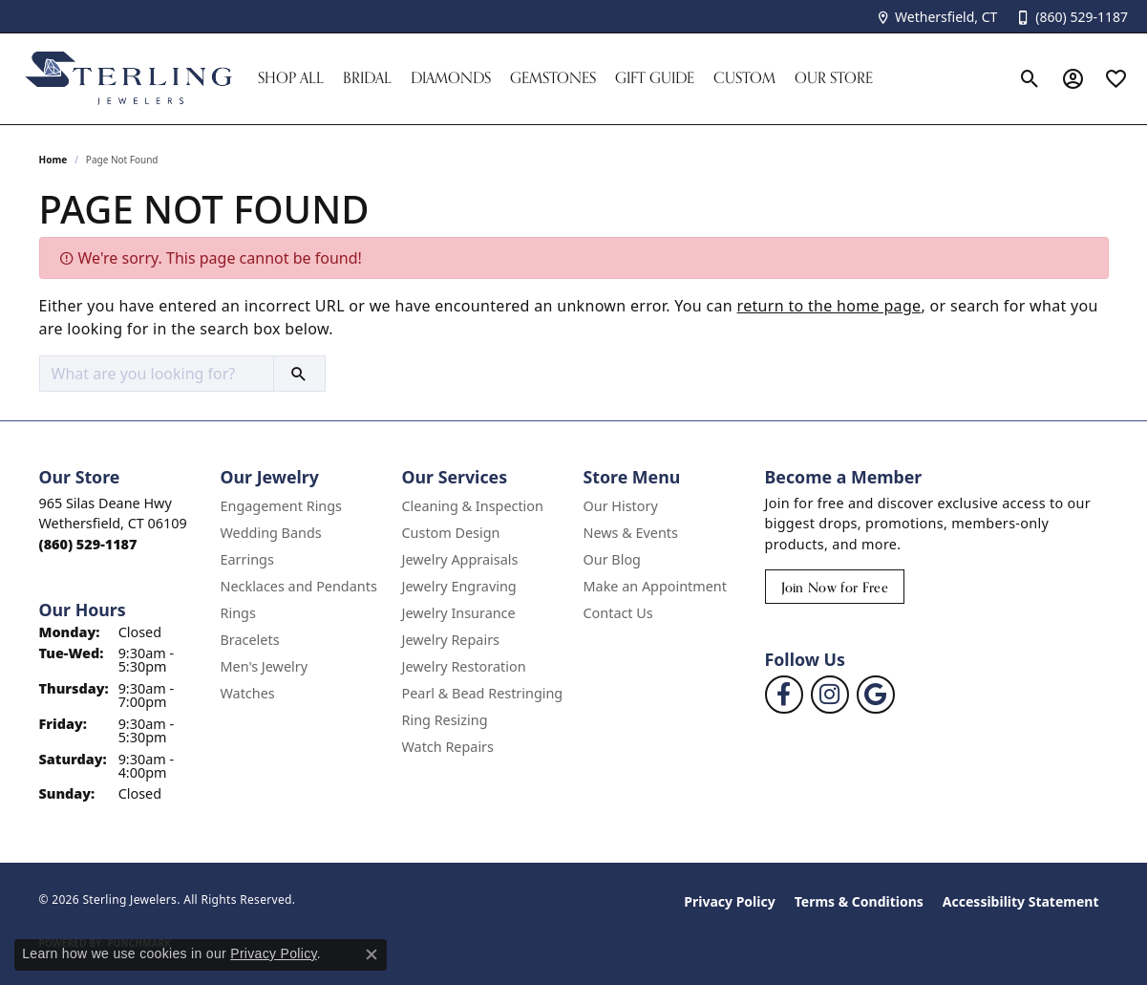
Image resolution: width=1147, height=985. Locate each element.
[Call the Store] (88, 544)
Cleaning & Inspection (472, 506)
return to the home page (829, 305)
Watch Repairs (448, 747)
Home (53, 159)
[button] (1030, 78)
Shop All (291, 78)
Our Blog (612, 559)
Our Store (834, 78)
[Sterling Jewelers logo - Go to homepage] (129, 78)
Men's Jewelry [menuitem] (264, 666)
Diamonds (451, 78)
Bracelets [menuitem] (250, 640)
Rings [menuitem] (238, 613)
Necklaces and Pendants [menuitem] (299, 586)
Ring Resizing (445, 720)
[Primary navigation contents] (628, 78)
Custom (744, 78)
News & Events (631, 533)
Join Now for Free (834, 587)
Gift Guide (654, 78)
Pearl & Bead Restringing (482, 693)
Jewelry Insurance (459, 613)
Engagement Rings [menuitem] (282, 506)
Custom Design (451, 533)
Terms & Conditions (859, 901)
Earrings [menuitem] (247, 559)
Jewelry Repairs (450, 640)
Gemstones (553, 78)
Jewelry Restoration (464, 666)
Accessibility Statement (1021, 901)
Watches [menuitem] (248, 693)
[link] (936, 16)
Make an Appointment (655, 586)
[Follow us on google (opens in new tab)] (876, 694)
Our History (621, 506)
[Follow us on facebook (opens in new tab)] (784, 694)
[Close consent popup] (371, 954)
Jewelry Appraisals (460, 559)
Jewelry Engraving (459, 586)
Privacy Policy (729, 901)
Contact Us (618, 613)
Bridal (367, 78)
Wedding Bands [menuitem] (271, 533)
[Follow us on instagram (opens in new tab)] (830, 694)
